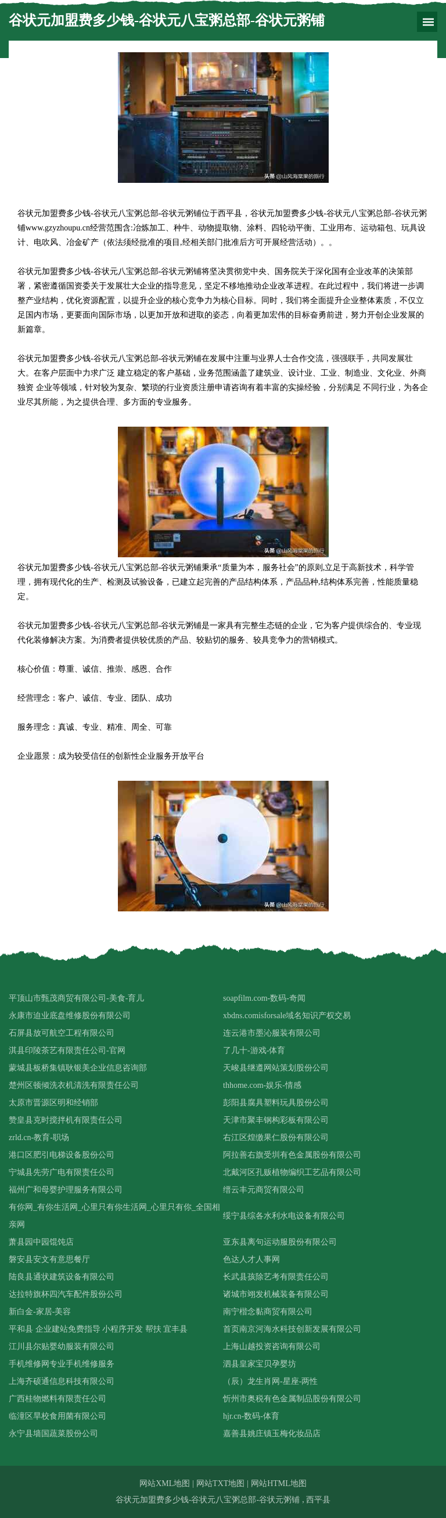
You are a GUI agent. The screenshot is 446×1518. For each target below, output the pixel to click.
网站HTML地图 (279, 1483)
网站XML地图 (164, 1483)
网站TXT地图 (220, 1483)
